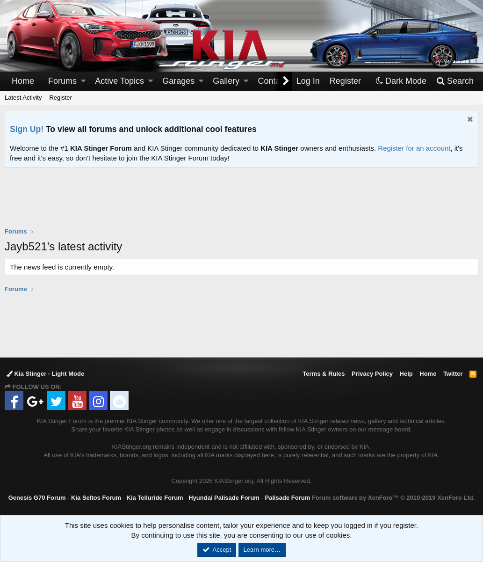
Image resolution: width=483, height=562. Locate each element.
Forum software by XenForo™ (393, 497)
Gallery (226, 81)
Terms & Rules (324, 373)
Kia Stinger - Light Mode (45, 373)
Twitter (453, 373)
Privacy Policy (372, 373)
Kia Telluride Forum (155, 497)
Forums (62, 81)
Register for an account (414, 148)
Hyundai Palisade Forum (224, 497)
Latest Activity (23, 97)
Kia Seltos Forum (96, 497)
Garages (178, 81)
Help (406, 373)
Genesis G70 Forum (37, 497)
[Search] (454, 81)
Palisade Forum (287, 497)
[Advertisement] (242, 203)
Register (60, 97)
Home (23, 81)
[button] (83, 81)
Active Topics (119, 81)
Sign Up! (26, 129)
